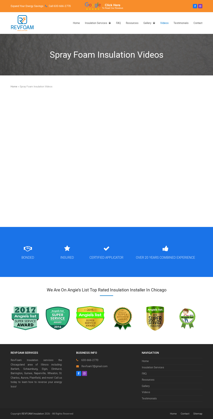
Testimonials (149, 398)
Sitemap (197, 413)
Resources (148, 379)
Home (14, 86)
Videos (146, 392)
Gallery (146, 386)
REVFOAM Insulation (33, 413)
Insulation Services (153, 367)
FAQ (144, 373)
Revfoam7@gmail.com (94, 366)
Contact (185, 413)
